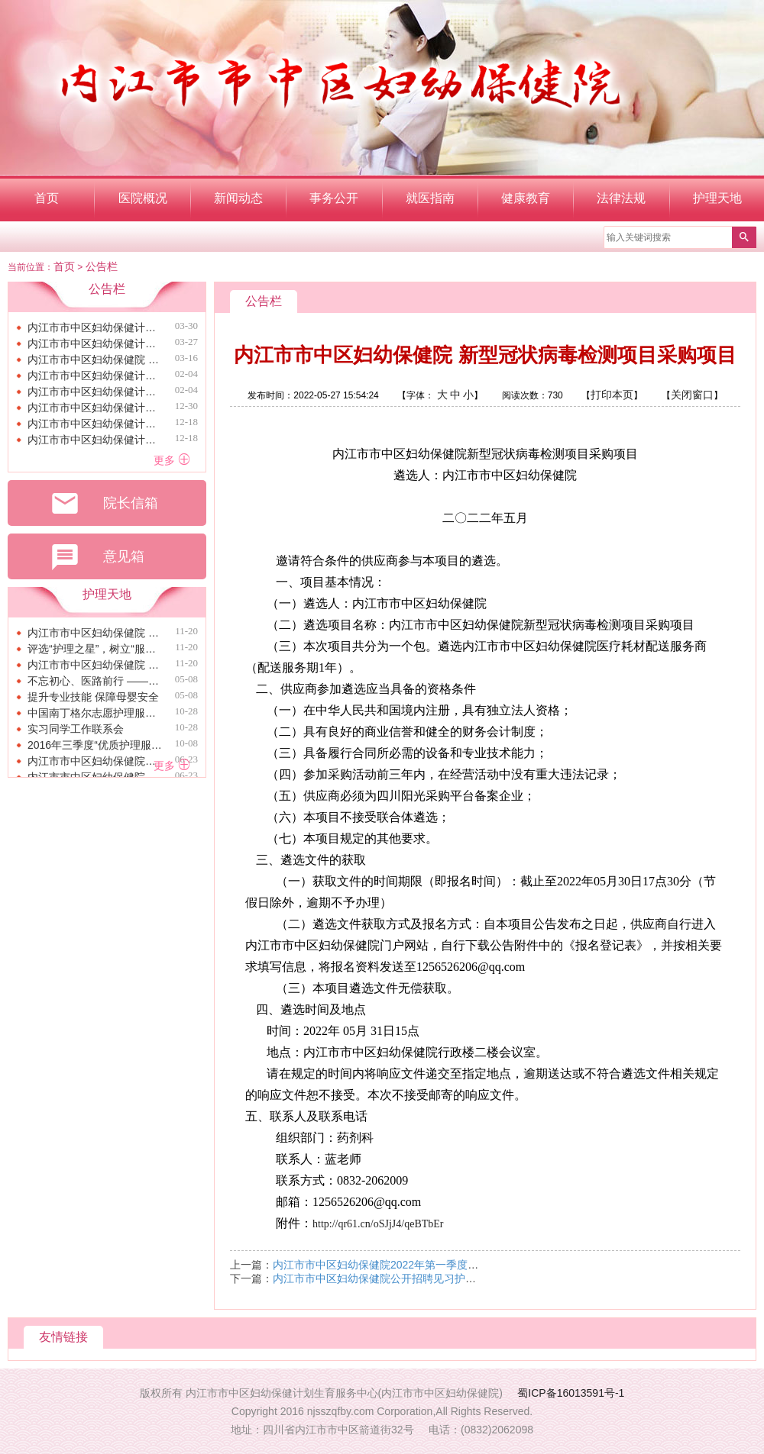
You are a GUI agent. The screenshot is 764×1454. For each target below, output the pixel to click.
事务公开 (333, 198)
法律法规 (621, 198)
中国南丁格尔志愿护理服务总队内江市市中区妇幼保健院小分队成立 (95, 713)
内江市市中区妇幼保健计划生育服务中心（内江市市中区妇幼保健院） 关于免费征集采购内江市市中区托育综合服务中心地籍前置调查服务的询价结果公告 (95, 440)
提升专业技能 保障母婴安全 (93, 697)
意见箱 (97, 557)
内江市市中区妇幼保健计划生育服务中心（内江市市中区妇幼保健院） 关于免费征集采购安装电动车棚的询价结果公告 (95, 343)
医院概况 (142, 198)
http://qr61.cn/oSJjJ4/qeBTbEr (378, 1224)
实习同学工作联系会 (76, 729)
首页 (46, 198)
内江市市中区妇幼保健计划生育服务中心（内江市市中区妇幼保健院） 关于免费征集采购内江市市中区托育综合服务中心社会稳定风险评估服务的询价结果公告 (95, 424)
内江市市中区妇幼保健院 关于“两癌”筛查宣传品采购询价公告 (95, 359)
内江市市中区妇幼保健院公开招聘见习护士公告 (385, 1278)
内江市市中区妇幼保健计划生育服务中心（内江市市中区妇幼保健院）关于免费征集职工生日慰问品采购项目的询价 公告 (95, 375)
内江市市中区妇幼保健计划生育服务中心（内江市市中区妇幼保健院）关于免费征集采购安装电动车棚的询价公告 (95, 391)
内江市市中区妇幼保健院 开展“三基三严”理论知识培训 (95, 665)
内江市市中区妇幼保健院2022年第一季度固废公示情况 (402, 1265)
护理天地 (717, 198)
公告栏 (102, 266)
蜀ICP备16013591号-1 (570, 1393)
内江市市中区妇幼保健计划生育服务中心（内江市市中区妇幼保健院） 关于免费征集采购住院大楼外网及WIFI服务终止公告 (95, 407)
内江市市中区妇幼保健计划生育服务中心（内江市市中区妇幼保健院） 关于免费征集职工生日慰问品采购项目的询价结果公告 (95, 327)
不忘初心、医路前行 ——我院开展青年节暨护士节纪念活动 (95, 681)
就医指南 (430, 198)
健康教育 (525, 198)
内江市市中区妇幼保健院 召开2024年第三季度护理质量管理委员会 (95, 633)
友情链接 (63, 1336)
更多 (172, 459)
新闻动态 (238, 198)
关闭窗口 (692, 394)
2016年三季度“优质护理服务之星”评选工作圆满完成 (95, 745)
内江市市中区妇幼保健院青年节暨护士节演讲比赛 (95, 761)
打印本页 (612, 394)
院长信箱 (104, 503)
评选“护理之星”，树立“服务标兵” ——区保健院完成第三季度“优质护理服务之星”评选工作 (95, 649)
